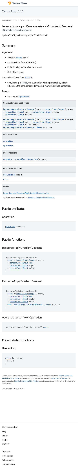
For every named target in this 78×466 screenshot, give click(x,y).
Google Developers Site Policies (26, 381)
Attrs (27, 77)
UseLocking (9, 174)
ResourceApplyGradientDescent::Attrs (22, 127)
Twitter (5, 440)
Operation (24, 96)
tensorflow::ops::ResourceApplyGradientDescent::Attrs (26, 193)
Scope (19, 57)
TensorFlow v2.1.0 (13, 11)
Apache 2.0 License (59, 378)
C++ (38, 20)
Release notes (8, 460)
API (15, 20)
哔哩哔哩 (6, 444)
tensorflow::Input (14, 112)
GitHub (5, 436)
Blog (4, 431)
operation (8, 141)
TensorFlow (6, 20)
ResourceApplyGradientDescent (19, 109)
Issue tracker (7, 456)
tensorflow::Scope (54, 109)
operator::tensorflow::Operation (20, 159)
